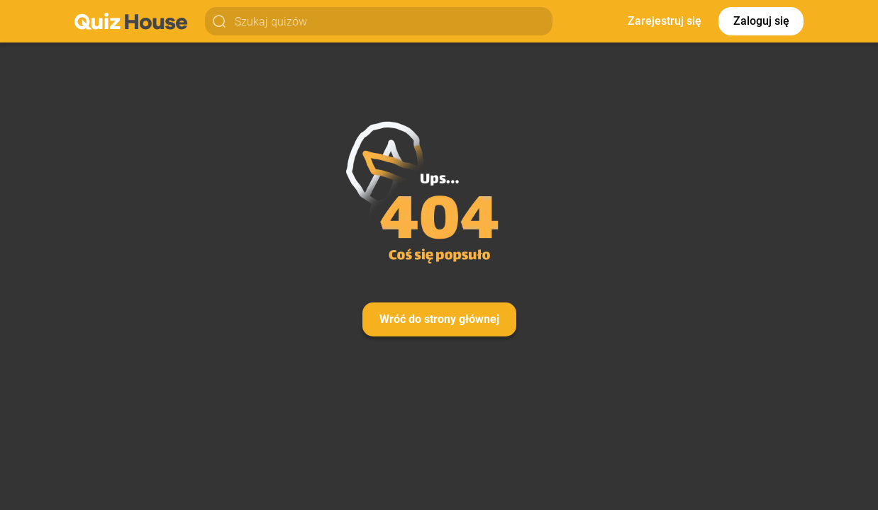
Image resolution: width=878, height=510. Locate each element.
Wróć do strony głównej (439, 319)
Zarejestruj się (664, 21)
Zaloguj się (761, 21)
